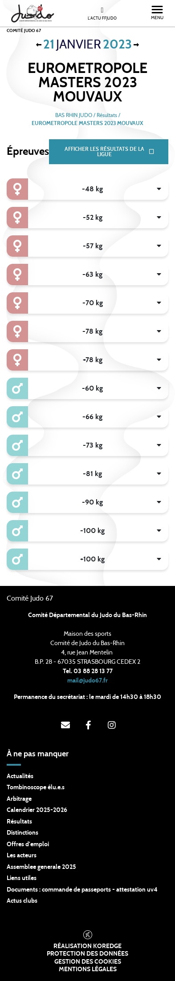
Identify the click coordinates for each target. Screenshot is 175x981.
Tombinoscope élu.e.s (36, 787)
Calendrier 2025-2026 (37, 810)
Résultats (19, 822)
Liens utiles (22, 878)
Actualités (20, 776)
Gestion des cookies (87, 962)
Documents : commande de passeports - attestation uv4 (82, 890)
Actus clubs (22, 901)
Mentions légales (88, 969)
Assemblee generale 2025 (41, 867)
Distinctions (22, 833)
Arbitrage (19, 799)
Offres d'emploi (28, 844)
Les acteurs (22, 855)
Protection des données (87, 954)
